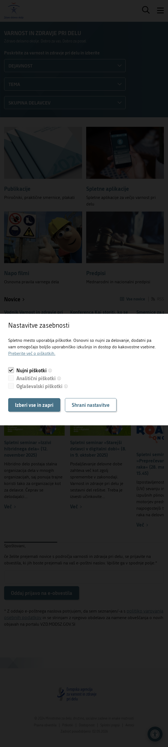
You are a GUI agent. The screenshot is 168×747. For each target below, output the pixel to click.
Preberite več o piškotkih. (31, 353)
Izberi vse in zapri (34, 404)
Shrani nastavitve (91, 404)
